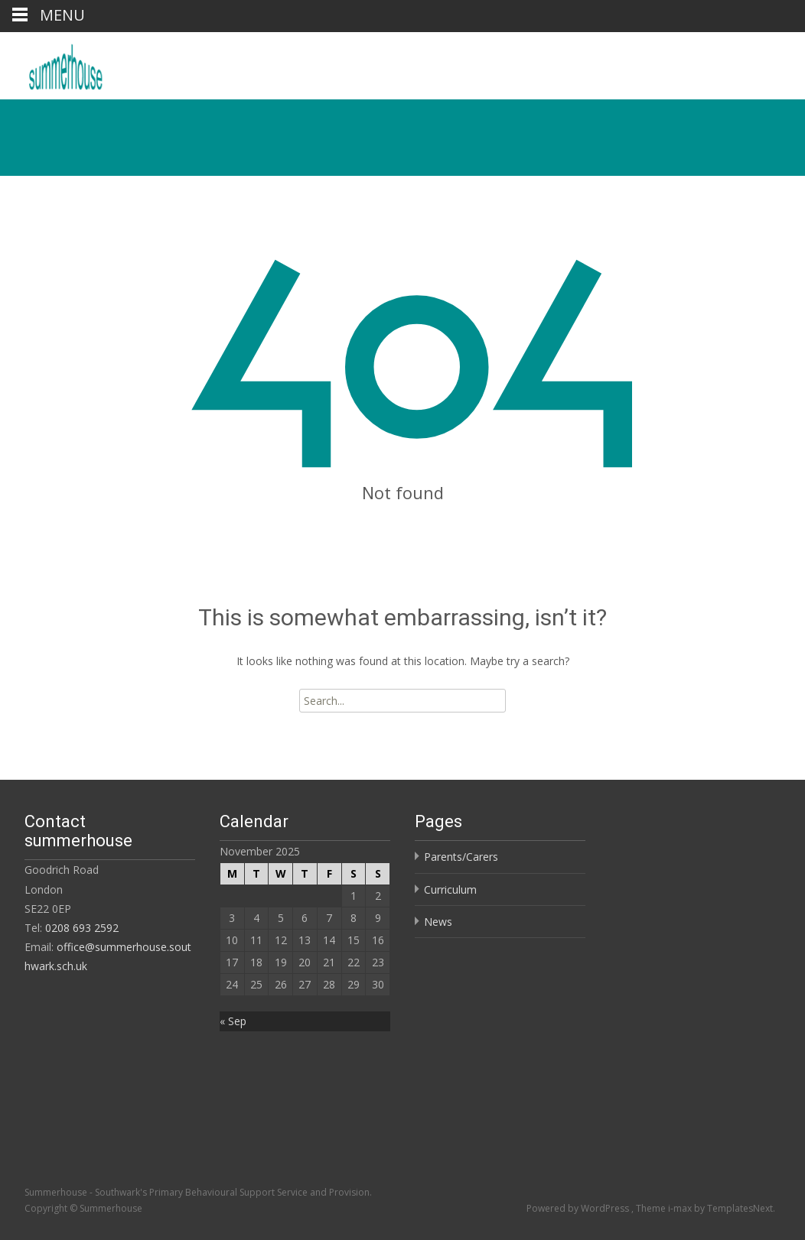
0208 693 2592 (82, 927)
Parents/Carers (461, 856)
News (438, 921)
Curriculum (450, 889)
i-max (681, 1208)
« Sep (233, 1021)
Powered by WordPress (578, 1208)
